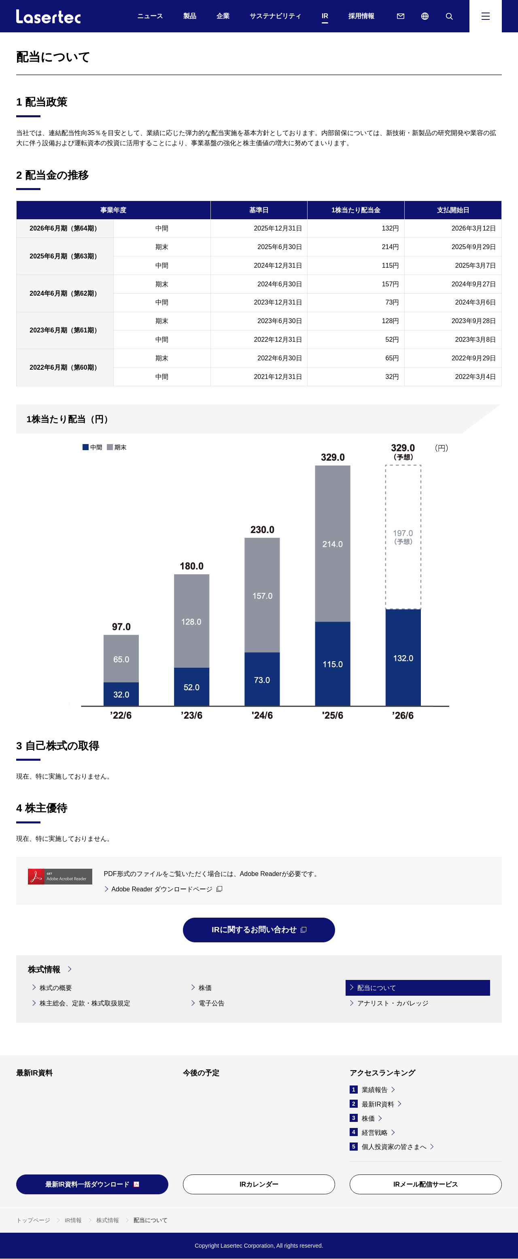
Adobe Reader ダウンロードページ (163, 889)
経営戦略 (369, 1132)
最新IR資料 (372, 1104)
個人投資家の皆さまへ (388, 1147)
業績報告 (369, 1090)
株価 (362, 1118)
